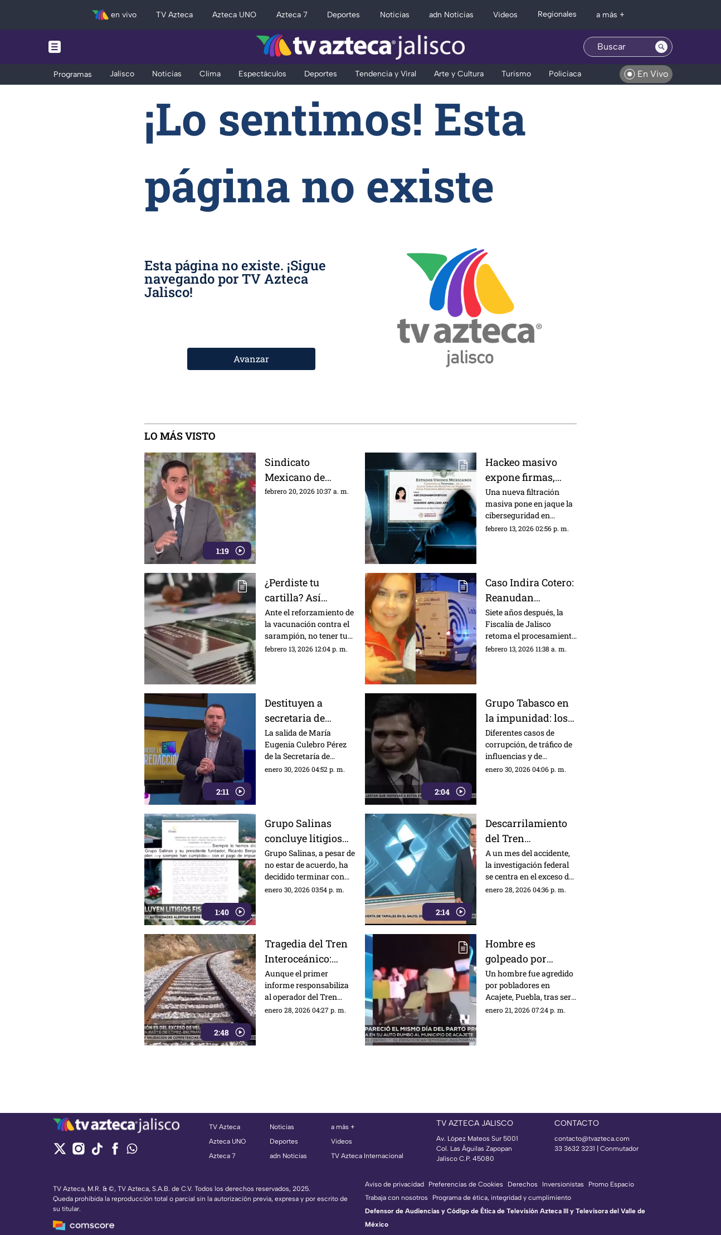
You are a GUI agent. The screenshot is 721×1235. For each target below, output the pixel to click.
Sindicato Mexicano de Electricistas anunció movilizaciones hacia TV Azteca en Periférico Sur (309, 469)
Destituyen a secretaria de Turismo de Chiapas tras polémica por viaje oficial (308, 710)
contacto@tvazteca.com (592, 1138)
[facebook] (115, 1152)
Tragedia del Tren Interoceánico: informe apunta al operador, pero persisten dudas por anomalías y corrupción (307, 951)
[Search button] (661, 47)
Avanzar (251, 358)
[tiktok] (97, 1152)
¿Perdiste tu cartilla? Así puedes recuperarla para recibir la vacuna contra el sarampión (310, 590)
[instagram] (78, 1152)
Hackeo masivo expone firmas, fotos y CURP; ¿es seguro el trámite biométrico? (524, 469)
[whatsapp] (132, 1151)
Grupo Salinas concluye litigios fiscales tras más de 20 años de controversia (310, 830)
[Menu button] (93, 47)
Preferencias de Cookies (465, 1184)
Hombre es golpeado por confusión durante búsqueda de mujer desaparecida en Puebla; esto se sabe (530, 951)
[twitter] (60, 1152)
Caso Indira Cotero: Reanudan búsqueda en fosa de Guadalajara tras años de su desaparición (531, 590)
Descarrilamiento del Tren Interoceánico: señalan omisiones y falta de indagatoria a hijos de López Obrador (529, 830)
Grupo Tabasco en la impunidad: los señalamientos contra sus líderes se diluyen (527, 710)
